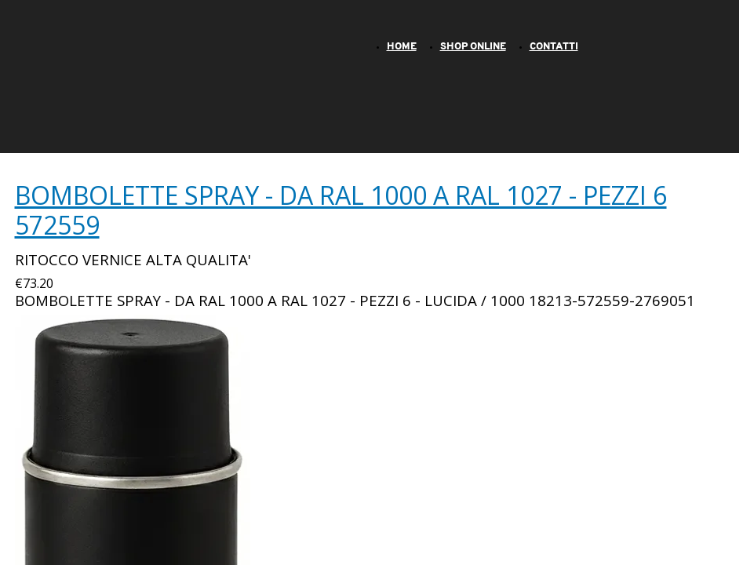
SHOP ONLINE (473, 47)
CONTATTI (554, 47)
